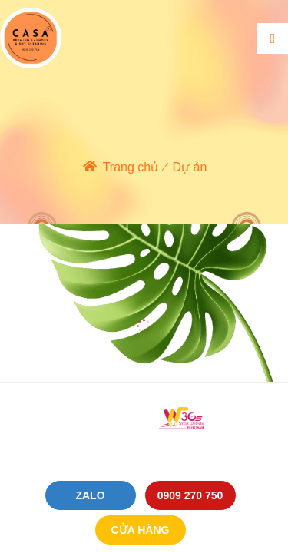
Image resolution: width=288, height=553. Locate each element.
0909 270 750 (190, 495)
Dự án (190, 167)
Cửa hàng (140, 530)
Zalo (89, 495)
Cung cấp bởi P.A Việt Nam (144, 440)
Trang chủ (131, 167)
